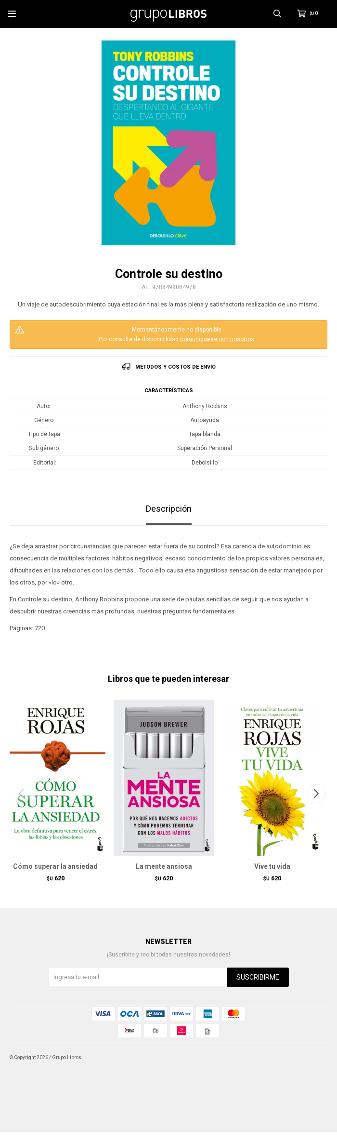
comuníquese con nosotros (217, 339)
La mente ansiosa (164, 866)
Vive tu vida (272, 866)
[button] (316, 793)
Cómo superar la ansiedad (55, 866)
